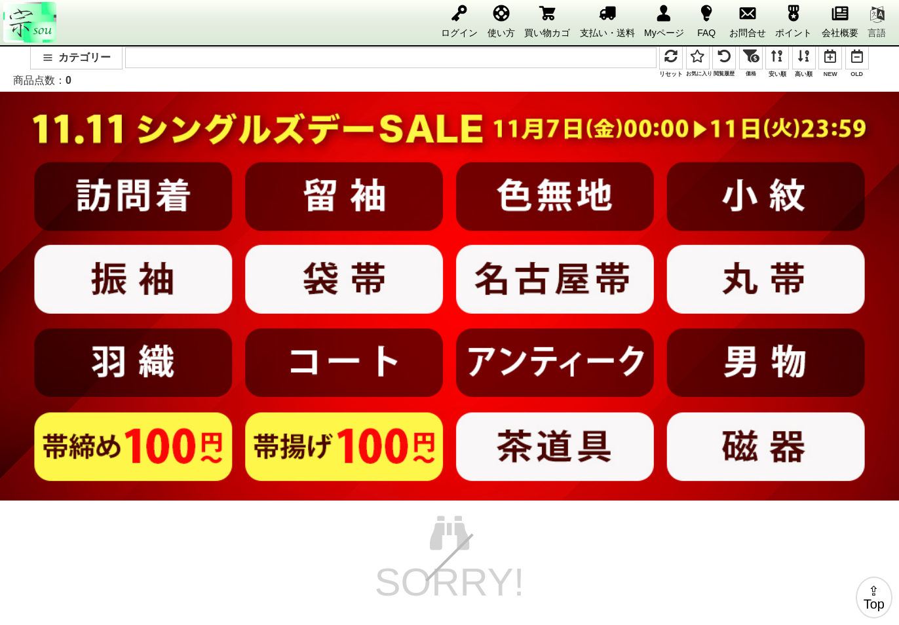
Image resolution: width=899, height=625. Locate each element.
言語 (877, 22)
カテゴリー (77, 57)
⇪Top (874, 597)
